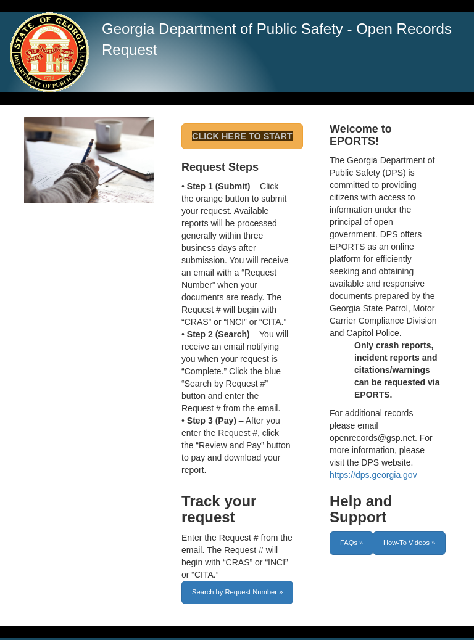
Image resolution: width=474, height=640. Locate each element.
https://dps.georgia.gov (373, 475)
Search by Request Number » (237, 592)
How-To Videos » (409, 542)
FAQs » (351, 542)
